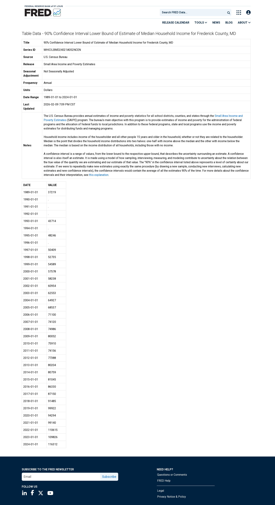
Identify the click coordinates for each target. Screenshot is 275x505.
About (244, 22)
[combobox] (192, 12)
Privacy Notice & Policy (171, 496)
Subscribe (109, 476)
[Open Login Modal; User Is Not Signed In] (248, 12)
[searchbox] (193, 12)
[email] (61, 477)
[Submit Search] (228, 12)
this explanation (98, 175)
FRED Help (163, 480)
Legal (160, 490)
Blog (229, 22)
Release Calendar (175, 22)
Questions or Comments (172, 474)
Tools (200, 22)
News (216, 22)
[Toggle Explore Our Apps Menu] (239, 12)
